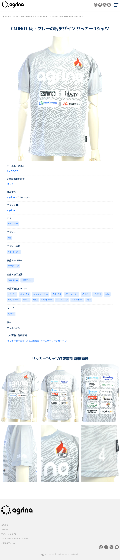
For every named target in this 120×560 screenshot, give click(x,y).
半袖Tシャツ (14, 265)
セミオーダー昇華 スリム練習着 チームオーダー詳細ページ (37, 339)
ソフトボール (14, 298)
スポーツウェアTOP (11, 16)
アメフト (98, 293)
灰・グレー (13, 223)
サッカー (11, 184)
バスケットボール (41, 293)
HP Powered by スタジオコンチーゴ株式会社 (61, 552)
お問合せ (4, 527)
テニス (26, 298)
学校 (89, 298)
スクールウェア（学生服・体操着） (15, 536)
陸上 (36, 298)
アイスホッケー (72, 293)
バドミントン (63, 298)
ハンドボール (47, 298)
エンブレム (13, 279)
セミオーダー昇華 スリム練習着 (46, 16)
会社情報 (4, 523)
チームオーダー (26, 16)
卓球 (108, 293)
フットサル (25, 293)
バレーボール (77, 298)
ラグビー (86, 293)
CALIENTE (12, 171)
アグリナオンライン (9, 532)
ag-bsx (11, 197)
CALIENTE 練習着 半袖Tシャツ (71, 16)
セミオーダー (14, 251)
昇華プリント (27, 279)
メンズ (11, 312)
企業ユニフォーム (8, 541)
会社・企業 (57, 293)
